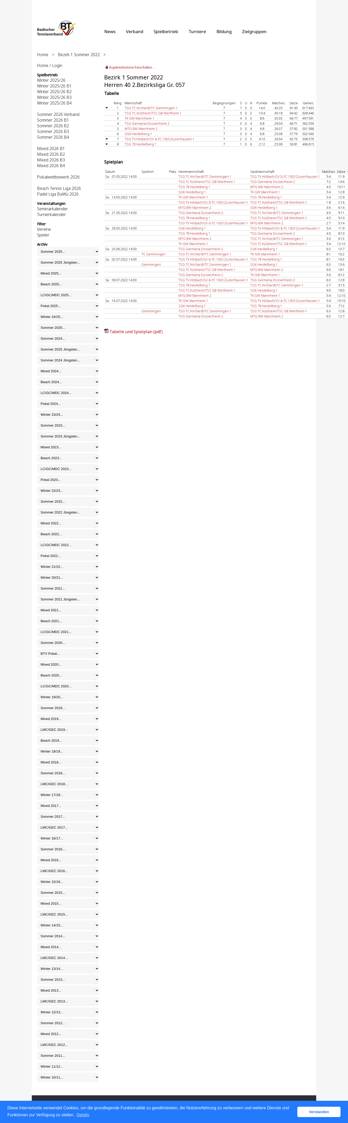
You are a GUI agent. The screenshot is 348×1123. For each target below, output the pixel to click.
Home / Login (49, 65)
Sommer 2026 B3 (53, 131)
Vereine (44, 229)
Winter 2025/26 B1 (54, 86)
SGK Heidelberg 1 (138, 133)
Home (42, 54)
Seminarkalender (52, 209)
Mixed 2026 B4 (51, 165)
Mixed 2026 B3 (51, 160)
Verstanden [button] (319, 1112)
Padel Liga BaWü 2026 (58, 194)
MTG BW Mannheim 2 (141, 128)
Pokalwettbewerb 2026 (58, 177)
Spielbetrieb (166, 31)
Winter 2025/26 (51, 80)
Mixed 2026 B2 (51, 154)
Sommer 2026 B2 (53, 126)
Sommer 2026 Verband (58, 114)
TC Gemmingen (153, 254)
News (110, 31)
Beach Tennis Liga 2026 (59, 188)
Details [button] (83, 1115)
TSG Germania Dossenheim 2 (147, 123)
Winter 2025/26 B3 (54, 97)
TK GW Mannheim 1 (139, 118)
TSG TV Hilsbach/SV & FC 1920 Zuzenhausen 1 (159, 139)
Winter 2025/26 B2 (54, 91)
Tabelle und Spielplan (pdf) (136, 331)
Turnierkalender (51, 214)
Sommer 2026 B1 (53, 120)
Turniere (197, 31)
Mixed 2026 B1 (51, 148)
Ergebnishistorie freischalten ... (132, 67)
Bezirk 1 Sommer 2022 (79, 54)
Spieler (43, 235)
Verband (134, 31)
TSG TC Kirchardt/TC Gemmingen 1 (151, 108)
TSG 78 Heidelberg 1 (140, 144)
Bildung (224, 31)
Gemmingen (151, 264)
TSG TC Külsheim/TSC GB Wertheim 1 (153, 113)
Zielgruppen (254, 31)
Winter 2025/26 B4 (54, 103)
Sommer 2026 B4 (53, 137)
